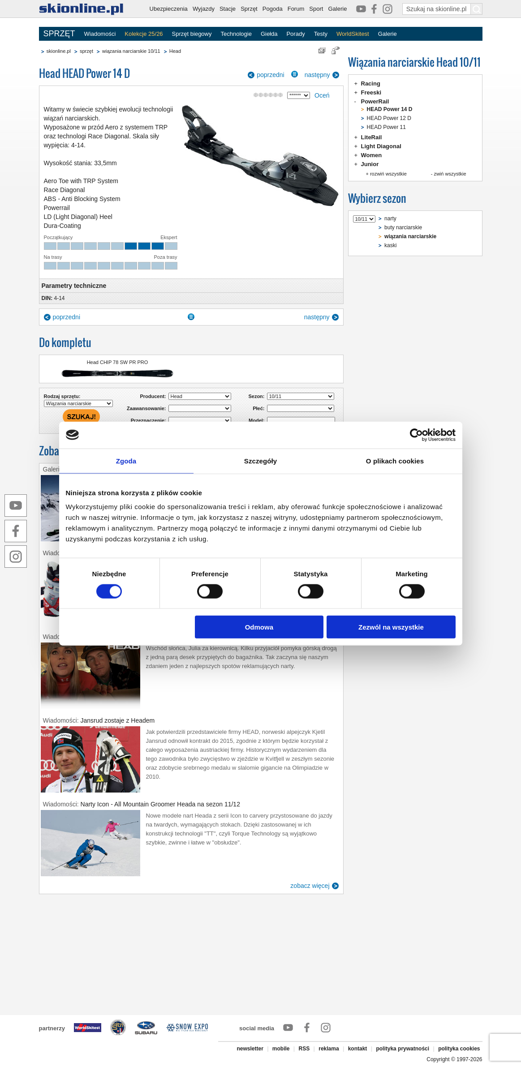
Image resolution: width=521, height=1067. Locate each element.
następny (317, 74)
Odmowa (259, 627)
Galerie (337, 8)
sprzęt (86, 51)
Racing (370, 83)
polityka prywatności (402, 1049)
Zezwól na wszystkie (391, 627)
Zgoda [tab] (126, 460)
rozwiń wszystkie (388, 173)
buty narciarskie (403, 227)
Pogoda (273, 8)
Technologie (235, 33)
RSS (304, 1049)
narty (390, 218)
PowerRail (375, 101)
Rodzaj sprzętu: (62, 396)
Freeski (371, 92)
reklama (329, 1049)
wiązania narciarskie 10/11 (131, 51)
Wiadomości (100, 33)
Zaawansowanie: (146, 408)
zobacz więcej (309, 885)
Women (371, 155)
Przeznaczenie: (148, 420)
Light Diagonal (381, 146)
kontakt (357, 1049)
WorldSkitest (352, 33)
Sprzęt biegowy (192, 33)
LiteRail (371, 137)
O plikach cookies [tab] (395, 460)
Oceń (321, 95)
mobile (281, 1049)
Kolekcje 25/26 (144, 33)
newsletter (250, 1049)
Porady (295, 33)
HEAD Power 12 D (389, 118)
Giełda (269, 33)
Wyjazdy (204, 8)
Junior (370, 164)
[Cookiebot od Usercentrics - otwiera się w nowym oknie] (416, 434)
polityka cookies (459, 1049)
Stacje (228, 8)
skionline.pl (59, 51)
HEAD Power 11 (386, 127)
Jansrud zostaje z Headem (118, 720)
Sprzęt (249, 8)
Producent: (153, 396)
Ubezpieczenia (169, 8)
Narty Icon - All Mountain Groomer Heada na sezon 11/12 (160, 804)
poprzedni (270, 74)
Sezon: (256, 396)
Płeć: (258, 408)
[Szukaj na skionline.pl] (476, 9)
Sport (316, 8)
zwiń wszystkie (450, 173)
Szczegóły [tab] (260, 460)
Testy (320, 33)
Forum (296, 8)
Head (175, 51)
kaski (390, 245)
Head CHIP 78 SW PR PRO (117, 362)
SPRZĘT (59, 33)
